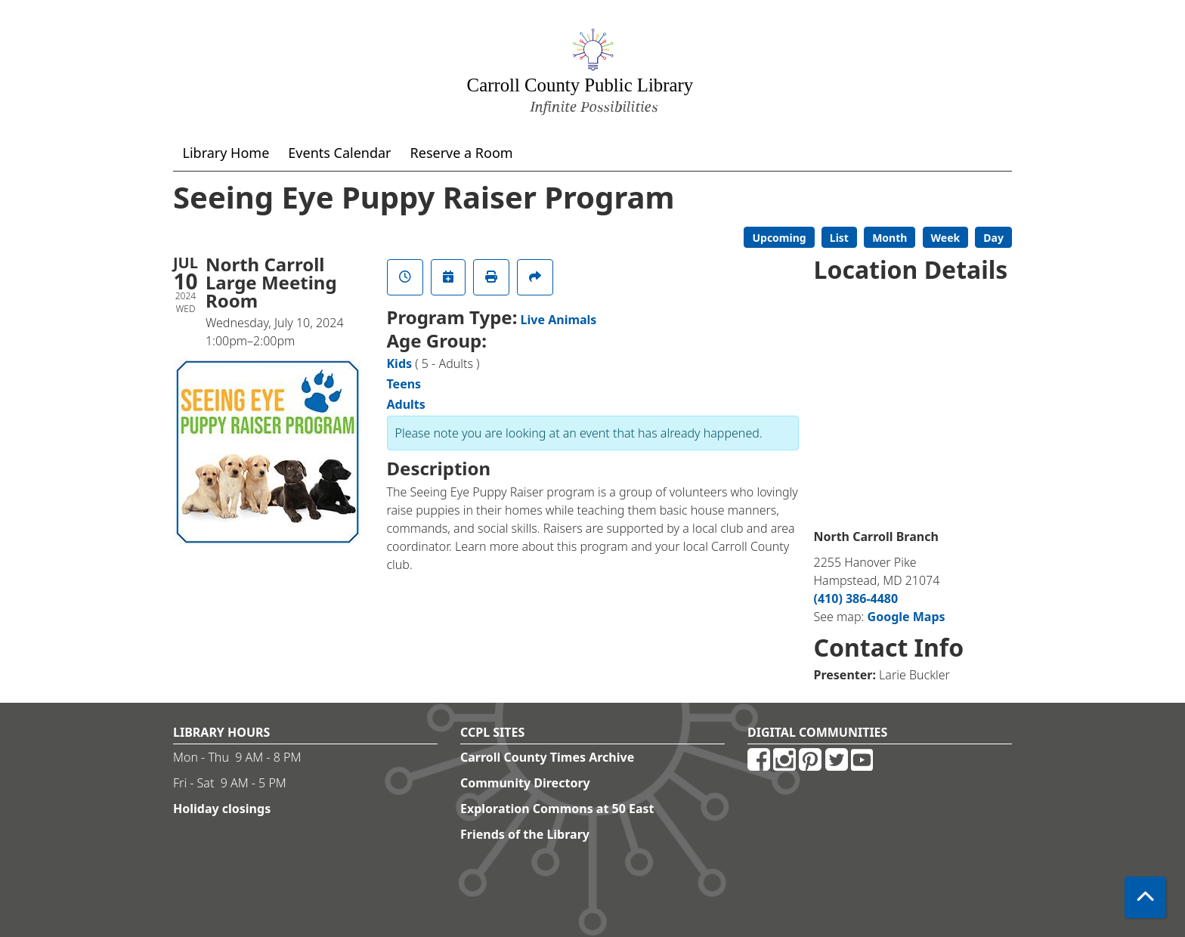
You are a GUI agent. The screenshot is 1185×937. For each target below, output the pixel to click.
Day (993, 237)
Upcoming (779, 237)
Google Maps (906, 616)
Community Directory (525, 783)
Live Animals (559, 319)
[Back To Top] (1145, 897)
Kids (400, 363)
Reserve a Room (461, 153)
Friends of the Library (524, 834)
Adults (406, 404)
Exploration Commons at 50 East (557, 808)
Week (946, 237)
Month (889, 237)
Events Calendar (339, 153)
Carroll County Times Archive (547, 757)
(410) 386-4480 (856, 598)
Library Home (226, 153)
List (839, 237)
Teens (404, 384)
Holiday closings (222, 808)
